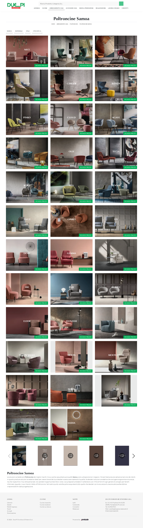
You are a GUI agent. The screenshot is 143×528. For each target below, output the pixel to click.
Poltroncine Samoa (86, 24)
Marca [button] (9, 31)
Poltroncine (74, 24)
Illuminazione (11, 513)
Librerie (9, 502)
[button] (133, 456)
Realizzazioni (101, 8)
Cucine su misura (45, 507)
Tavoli (9, 509)
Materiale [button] (19, 31)
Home (53, 24)
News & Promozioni (86, 8)
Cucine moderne (45, 505)
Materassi (76, 509)
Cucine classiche (45, 502)
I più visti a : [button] (37, 31)
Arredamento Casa (56, 8)
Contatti (125, 8)
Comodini (76, 507)
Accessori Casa (71, 8)
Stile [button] (28, 31)
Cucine (44, 8)
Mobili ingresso (12, 507)
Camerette (76, 505)
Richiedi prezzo (41, 65)
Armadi (9, 511)
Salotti (9, 505)
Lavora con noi (113, 8)
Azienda (37, 8)
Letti (74, 502)
